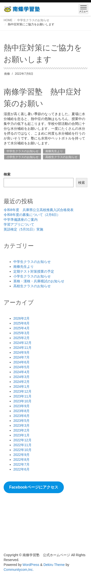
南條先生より (54, 151)
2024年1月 (21, 386)
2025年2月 (21, 338)
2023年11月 (22, 396)
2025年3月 (21, 333)
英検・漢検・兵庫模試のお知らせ (38, 281)
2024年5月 (21, 367)
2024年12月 (22, 343)
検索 (7, 174)
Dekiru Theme (54, 565)
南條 (7, 73)
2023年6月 (21, 416)
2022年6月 (21, 469)
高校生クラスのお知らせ (61, 157)
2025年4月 (21, 328)
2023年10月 (22, 401)
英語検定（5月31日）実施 (23, 229)
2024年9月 (21, 352)
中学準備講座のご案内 (21, 219)
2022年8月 (21, 459)
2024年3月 (21, 377)
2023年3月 (21, 425)
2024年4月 (21, 372)
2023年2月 (21, 430)
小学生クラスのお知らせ (23, 157)
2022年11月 (22, 445)
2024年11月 (22, 348)
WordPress (31, 565)
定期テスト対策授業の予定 (33, 271)
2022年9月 (21, 455)
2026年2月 (21, 318)
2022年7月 (21, 464)
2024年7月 (21, 357)
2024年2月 (21, 382)
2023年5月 (21, 421)
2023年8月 (21, 411)
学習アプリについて (19, 224)
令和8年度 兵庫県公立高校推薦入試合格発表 (39, 210)
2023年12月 (22, 391)
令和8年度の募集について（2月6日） (32, 215)
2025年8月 (21, 323)
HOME (8, 20)
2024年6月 (21, 362)
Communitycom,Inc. (19, 570)
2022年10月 (22, 450)
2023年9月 (21, 406)
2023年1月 (21, 435)
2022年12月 (22, 440)
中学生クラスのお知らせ (33, 20)
